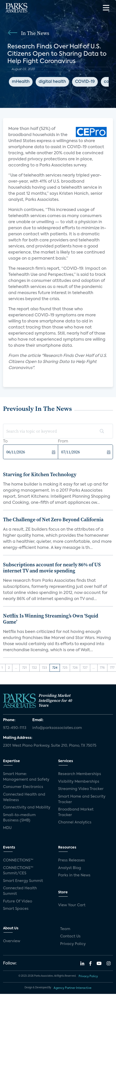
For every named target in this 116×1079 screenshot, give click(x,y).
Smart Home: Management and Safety (26, 776)
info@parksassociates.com (57, 728)
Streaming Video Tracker (81, 789)
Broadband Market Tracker (76, 812)
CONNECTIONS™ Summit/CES (18, 870)
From (63, 441)
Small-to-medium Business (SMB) (19, 817)
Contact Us (70, 936)
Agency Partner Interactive (72, 988)
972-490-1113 (14, 728)
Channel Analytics (74, 822)
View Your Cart (71, 905)
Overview (11, 941)
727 (85, 667)
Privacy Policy (73, 944)
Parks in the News (74, 875)
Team (65, 929)
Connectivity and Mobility (26, 807)
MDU (7, 828)
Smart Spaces (16, 909)
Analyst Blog (69, 868)
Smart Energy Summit (23, 881)
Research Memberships (79, 774)
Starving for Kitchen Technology (39, 474)
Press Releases (71, 860)
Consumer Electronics (23, 787)
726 (75, 667)
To (5, 441)
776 (102, 667)
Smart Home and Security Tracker (81, 799)
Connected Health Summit (20, 891)
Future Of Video (17, 901)
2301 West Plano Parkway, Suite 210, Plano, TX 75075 (49, 745)
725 (64, 667)
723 (44, 667)
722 (34, 667)
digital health (52, 82)
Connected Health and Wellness (24, 797)
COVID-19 (85, 82)
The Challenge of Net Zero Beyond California (53, 519)
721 (24, 667)
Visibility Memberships (78, 781)
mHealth (21, 82)
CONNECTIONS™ (18, 860)
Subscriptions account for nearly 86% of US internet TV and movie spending (52, 567)
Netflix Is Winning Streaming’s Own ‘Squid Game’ (50, 618)
